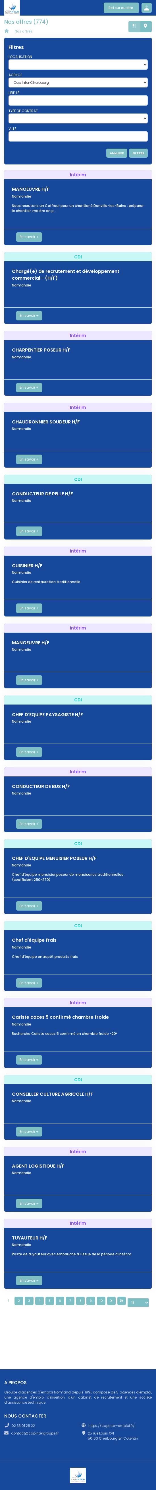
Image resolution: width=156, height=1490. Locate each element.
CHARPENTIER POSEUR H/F (41, 350)
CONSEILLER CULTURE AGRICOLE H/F (52, 1094)
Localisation (20, 56)
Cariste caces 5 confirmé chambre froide (60, 1017)
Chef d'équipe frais (34, 940)
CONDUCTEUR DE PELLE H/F (42, 494)
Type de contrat (23, 110)
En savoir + (29, 236)
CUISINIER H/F (27, 565)
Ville (12, 128)
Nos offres (24, 31)
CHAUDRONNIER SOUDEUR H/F (46, 422)
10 (101, 1300)
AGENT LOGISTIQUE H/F (38, 1166)
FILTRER (138, 153)
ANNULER (117, 153)
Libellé (14, 92)
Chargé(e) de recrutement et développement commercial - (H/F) (65, 274)
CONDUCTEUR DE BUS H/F (41, 786)
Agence (15, 74)
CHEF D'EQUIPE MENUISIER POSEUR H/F (54, 858)
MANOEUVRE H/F (30, 189)
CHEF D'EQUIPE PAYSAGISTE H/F (47, 714)
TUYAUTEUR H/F (29, 1238)
